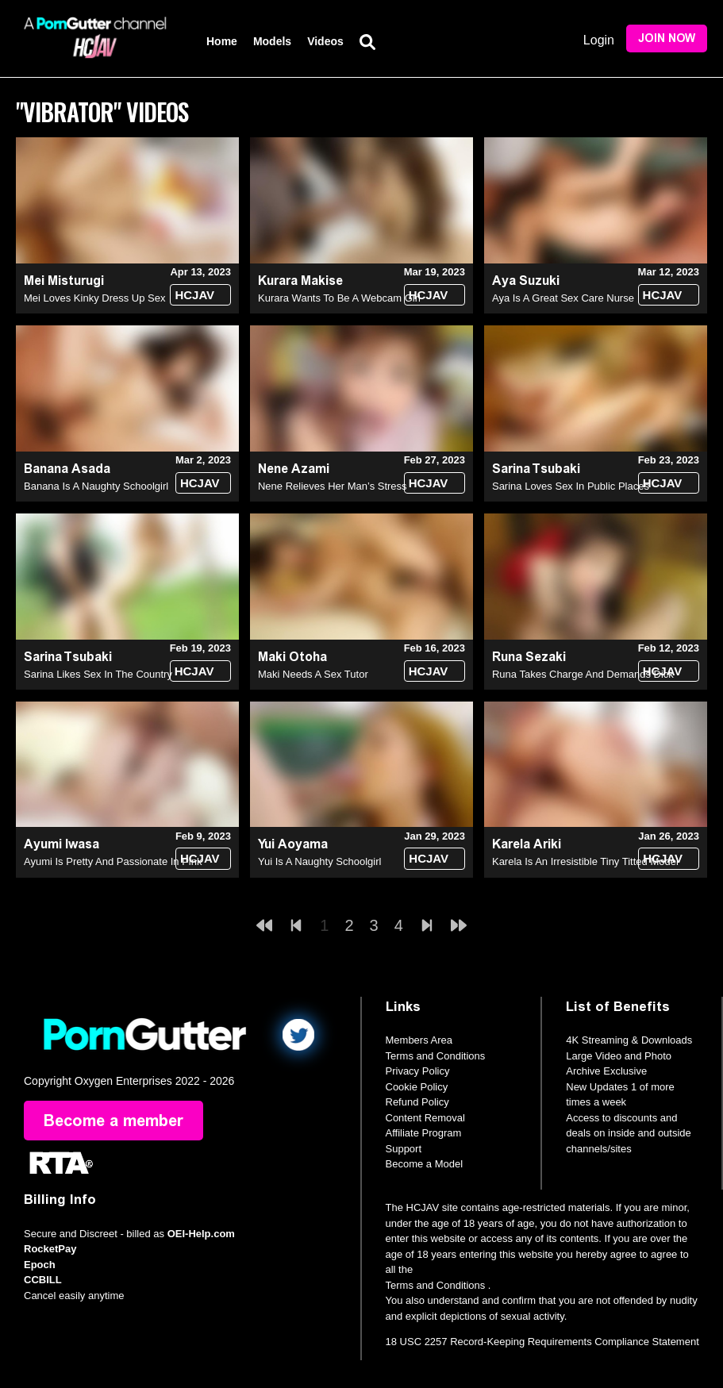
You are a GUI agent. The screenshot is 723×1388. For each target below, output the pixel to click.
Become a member (113, 1120)
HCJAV (194, 295)
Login (598, 40)
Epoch (40, 1265)
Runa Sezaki (529, 656)
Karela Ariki (526, 844)
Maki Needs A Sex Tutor (313, 674)
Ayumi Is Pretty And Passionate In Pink (113, 861)
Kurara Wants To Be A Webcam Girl (339, 298)
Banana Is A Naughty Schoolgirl (96, 486)
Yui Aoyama (293, 844)
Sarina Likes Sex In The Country (98, 674)
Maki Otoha (292, 656)
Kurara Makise (300, 280)
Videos (325, 41)
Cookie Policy (417, 1087)
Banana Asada (67, 468)
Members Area (419, 1040)
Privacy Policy (418, 1071)
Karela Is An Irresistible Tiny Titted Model (585, 861)
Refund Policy (417, 1102)
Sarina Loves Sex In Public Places (570, 486)
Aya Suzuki (526, 280)
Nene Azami (293, 468)
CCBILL (43, 1280)
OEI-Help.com (201, 1234)
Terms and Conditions (436, 1056)
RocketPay (50, 1249)
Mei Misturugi (64, 280)
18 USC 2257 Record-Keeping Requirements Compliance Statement (542, 1342)
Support (404, 1149)
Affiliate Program (424, 1133)
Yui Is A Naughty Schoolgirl (319, 861)
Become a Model (424, 1164)
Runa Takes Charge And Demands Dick (583, 674)
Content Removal (425, 1118)
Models (272, 41)
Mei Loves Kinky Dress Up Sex (94, 298)
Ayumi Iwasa (61, 844)
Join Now (666, 38)
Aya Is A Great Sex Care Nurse (563, 298)
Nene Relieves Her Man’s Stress (332, 486)
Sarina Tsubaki (536, 468)
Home (221, 41)
